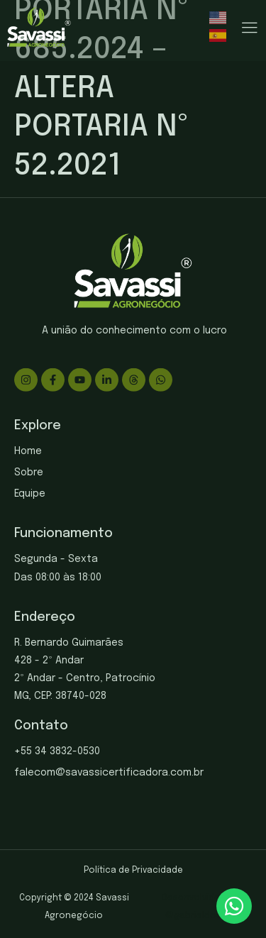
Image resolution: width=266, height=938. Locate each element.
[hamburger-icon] (249, 29)
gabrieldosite (203, 916)
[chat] (234, 906)
